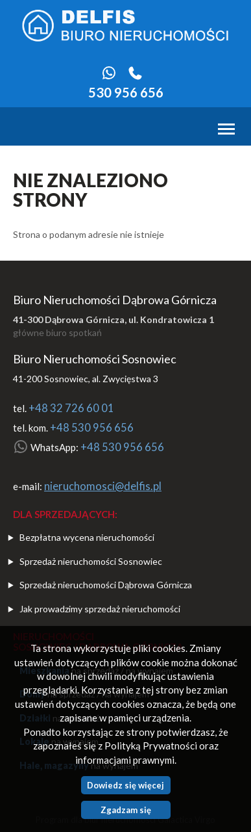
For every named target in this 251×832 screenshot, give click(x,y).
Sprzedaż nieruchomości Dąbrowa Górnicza (105, 584)
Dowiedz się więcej (125, 785)
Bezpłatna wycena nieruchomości (86, 537)
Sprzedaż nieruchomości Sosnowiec (90, 561)
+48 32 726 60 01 (71, 408)
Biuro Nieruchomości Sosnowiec (94, 359)
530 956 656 (125, 92)
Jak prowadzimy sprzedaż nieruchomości (99, 608)
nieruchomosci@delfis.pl (102, 486)
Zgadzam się (126, 810)
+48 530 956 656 (92, 427)
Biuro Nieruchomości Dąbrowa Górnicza (115, 299)
